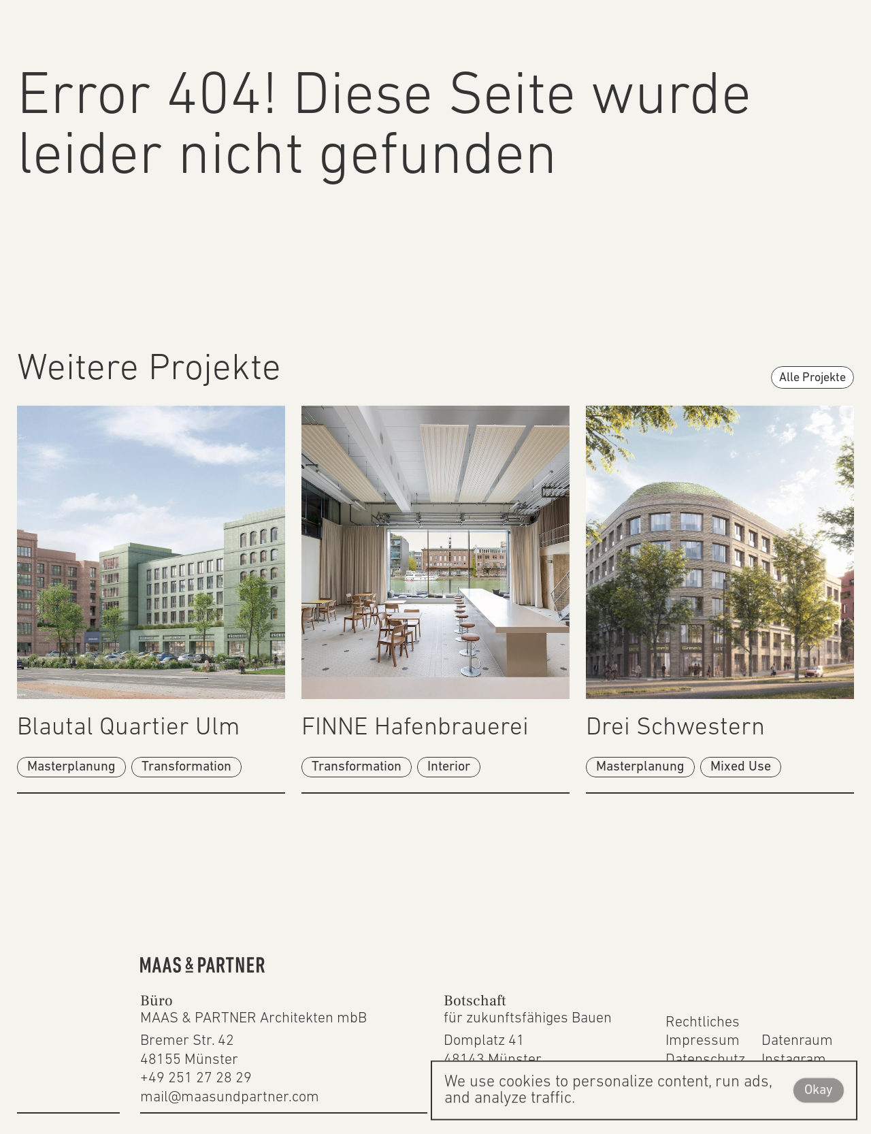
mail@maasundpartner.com (229, 1097)
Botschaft (475, 1000)
